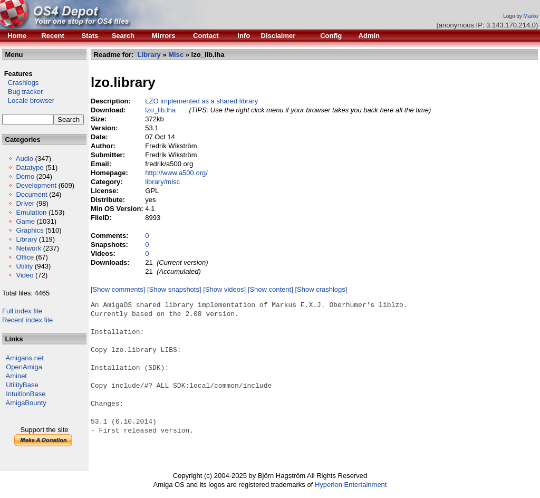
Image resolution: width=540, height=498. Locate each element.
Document (31, 194)
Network (28, 248)
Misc (176, 55)
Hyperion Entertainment (351, 485)
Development (36, 185)
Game (25, 221)
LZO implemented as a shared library (201, 101)
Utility (24, 266)
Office (25, 257)
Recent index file (27, 320)
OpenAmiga (24, 367)
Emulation (31, 212)
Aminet (16, 376)
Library (26, 239)
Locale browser (28, 100)
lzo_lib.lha (160, 110)
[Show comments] (118, 289)
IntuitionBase (25, 394)
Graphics (29, 230)
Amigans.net (25, 358)
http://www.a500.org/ (176, 173)
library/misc (162, 182)
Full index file (22, 311)
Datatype (29, 167)
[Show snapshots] (174, 289)
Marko (531, 16)
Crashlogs (20, 83)
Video (24, 275)
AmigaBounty (26, 403)
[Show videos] (224, 289)
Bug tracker (22, 91)
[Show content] (270, 289)
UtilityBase (22, 385)
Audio (24, 158)
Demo (25, 176)
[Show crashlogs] (321, 289)
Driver (25, 203)
